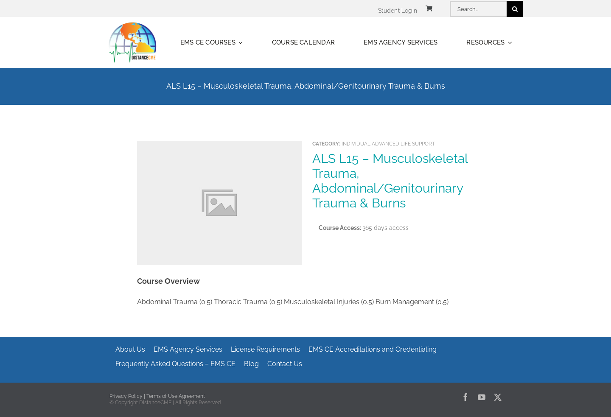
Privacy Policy (126, 396)
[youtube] (481, 397)
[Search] (515, 9)
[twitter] (498, 397)
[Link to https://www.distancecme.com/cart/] (429, 8)
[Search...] (478, 9)
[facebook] (465, 397)
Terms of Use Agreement (175, 396)
